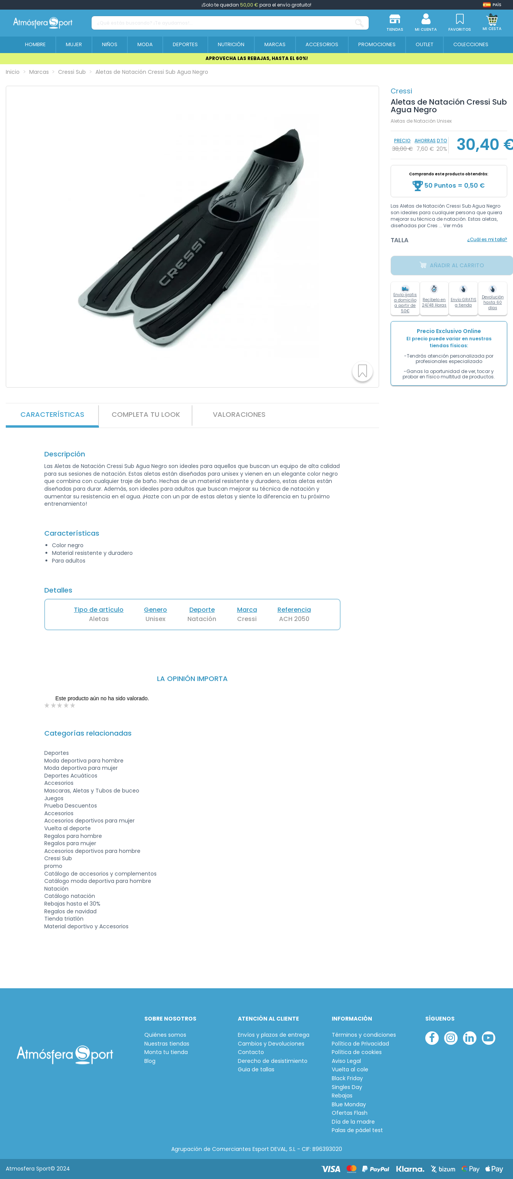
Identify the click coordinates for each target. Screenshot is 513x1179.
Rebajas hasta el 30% (72, 904)
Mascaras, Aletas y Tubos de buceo (91, 790)
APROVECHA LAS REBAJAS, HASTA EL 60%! (257, 58)
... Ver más (451, 225)
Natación (56, 889)
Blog (149, 1061)
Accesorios (59, 783)
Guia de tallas (256, 1069)
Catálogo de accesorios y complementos (100, 874)
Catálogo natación (69, 896)
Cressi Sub (58, 858)
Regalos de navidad (70, 911)
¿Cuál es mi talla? (487, 239)
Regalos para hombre (73, 836)
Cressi (401, 91)
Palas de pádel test (357, 1130)
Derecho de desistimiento (272, 1061)
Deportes (56, 753)
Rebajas (342, 1095)
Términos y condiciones (364, 1035)
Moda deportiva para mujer (81, 768)
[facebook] (432, 1038)
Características (52, 414)
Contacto (251, 1052)
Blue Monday (349, 1104)
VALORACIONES (239, 414)
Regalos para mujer (70, 843)
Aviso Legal (346, 1061)
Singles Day (347, 1087)
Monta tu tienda (166, 1052)
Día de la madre (353, 1122)
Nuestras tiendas (166, 1043)
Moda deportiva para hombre (84, 760)
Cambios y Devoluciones (271, 1043)
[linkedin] (469, 1038)
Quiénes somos (165, 1035)
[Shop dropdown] (492, 5)
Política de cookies (357, 1052)
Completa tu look (146, 414)
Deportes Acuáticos (70, 775)
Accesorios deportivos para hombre (92, 851)
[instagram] (451, 1038)
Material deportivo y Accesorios (86, 926)
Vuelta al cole (350, 1069)
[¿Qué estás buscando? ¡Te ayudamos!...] (359, 23)
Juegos (53, 798)
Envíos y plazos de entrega (273, 1035)
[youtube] (488, 1038)
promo (53, 866)
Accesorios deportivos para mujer (89, 820)
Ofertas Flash (350, 1113)
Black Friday (347, 1078)
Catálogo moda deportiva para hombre (97, 881)
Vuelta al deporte (67, 828)
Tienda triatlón (64, 919)
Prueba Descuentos (70, 805)
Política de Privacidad (360, 1043)
